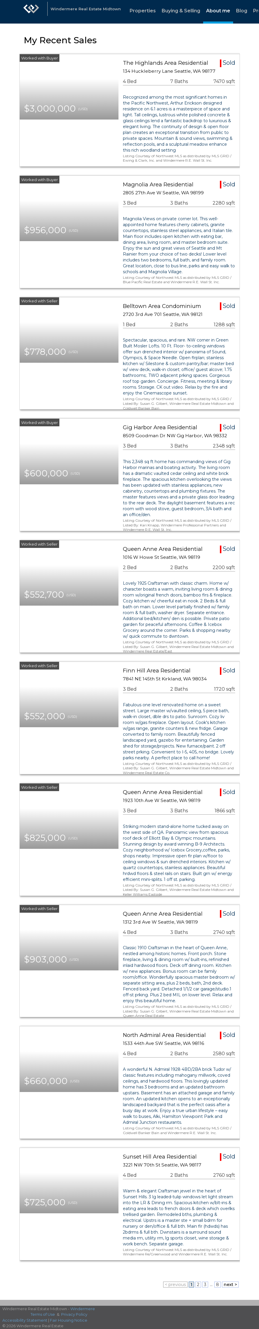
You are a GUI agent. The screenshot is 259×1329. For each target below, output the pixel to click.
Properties (143, 11)
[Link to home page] (31, 12)
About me (218, 11)
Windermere (82, 1308)
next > (230, 1284)
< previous (175, 1284)
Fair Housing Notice (68, 1320)
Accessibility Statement (24, 1320)
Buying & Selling (181, 11)
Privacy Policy (74, 1314)
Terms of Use (43, 1314)
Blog (241, 11)
